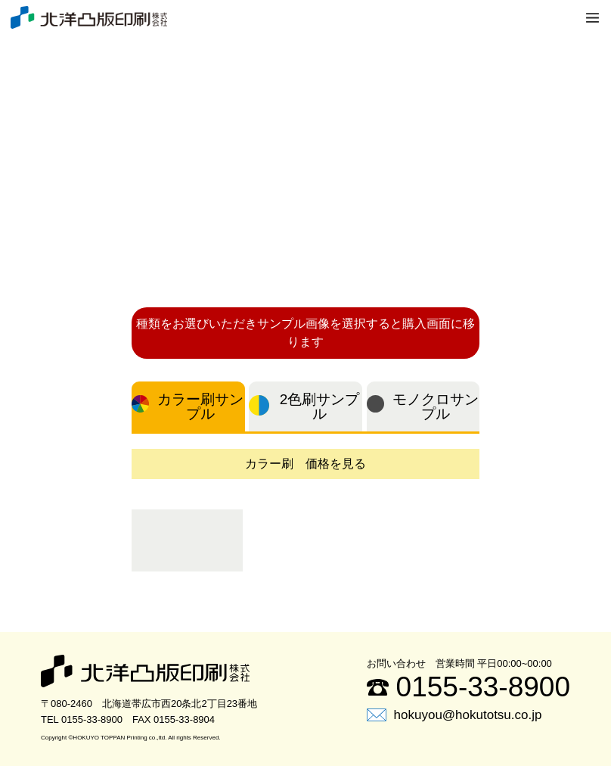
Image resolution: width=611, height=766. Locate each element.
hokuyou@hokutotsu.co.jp (454, 714)
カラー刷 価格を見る (305, 463)
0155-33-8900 (468, 687)
